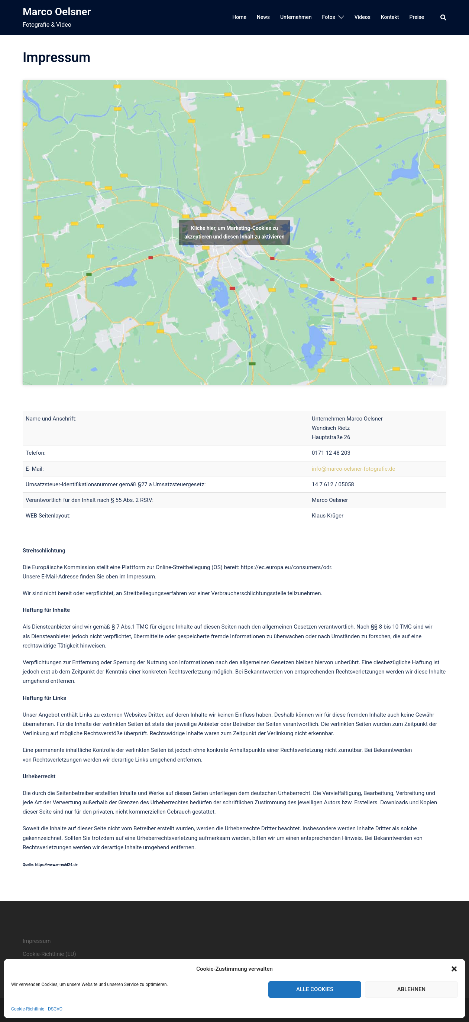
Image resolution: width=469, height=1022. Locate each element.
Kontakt (390, 17)
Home (239, 17)
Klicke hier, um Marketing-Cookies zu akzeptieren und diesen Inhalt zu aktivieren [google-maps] (234, 232)
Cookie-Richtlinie (27, 1009)
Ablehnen (411, 989)
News (263, 17)
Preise (416, 17)
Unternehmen (296, 17)
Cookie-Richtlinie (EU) (49, 954)
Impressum (37, 941)
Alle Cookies (314, 989)
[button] (454, 969)
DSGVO (55, 1009)
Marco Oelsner (57, 12)
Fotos (328, 17)
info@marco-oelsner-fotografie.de (353, 468)
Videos (363, 17)
